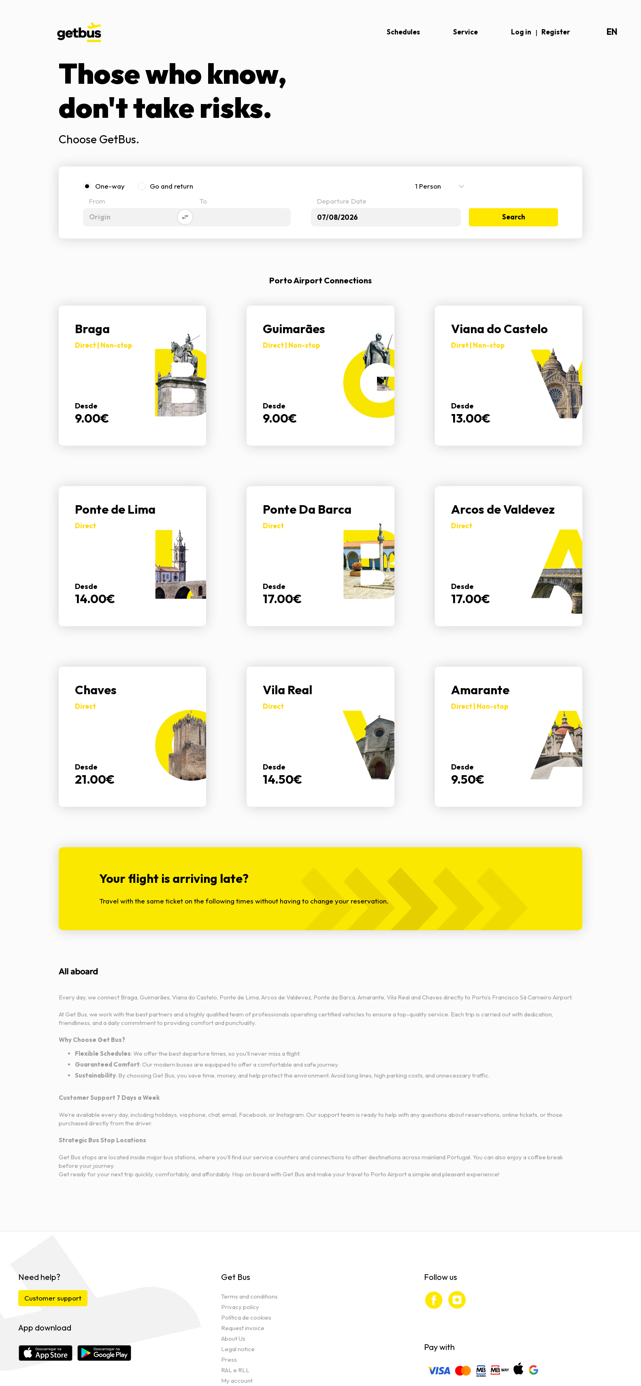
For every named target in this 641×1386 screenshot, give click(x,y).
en (612, 32)
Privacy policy (240, 1307)
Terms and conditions (249, 1296)
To (203, 201)
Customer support (52, 1298)
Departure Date (341, 201)
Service (465, 32)
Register (555, 32)
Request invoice (242, 1328)
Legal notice (238, 1349)
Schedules (403, 32)
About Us (233, 1338)
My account (237, 1380)
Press (229, 1359)
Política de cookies (246, 1317)
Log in (521, 32)
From (97, 201)
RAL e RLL (235, 1370)
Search (513, 217)
